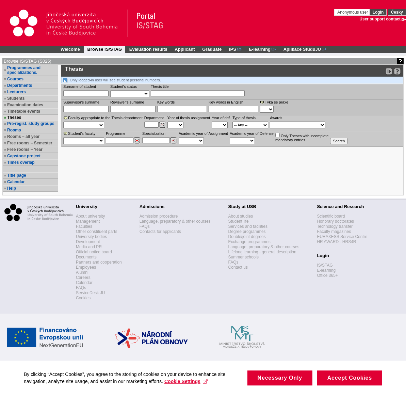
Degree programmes (247, 231)
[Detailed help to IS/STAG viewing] (397, 71)
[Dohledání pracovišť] (162, 125)
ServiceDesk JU (90, 292)
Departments (19, 85)
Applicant (185, 49)
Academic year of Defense (252, 133)
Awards (276, 118)
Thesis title (160, 86)
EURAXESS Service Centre (342, 236)
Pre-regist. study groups (30, 123)
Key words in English (226, 102)
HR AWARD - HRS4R (336, 241)
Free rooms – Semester (29, 143)
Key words (166, 102)
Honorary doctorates (335, 221)
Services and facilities (247, 226)
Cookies (83, 298)
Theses (14, 117)
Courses (15, 79)
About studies (240, 216)
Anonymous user (353, 12)
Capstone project (23, 156)
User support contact (380, 19)
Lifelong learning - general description (262, 252)
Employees (86, 267)
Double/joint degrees (247, 236)
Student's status (123, 86)
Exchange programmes (249, 241)
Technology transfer (335, 226)
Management (88, 221)
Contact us (238, 267)
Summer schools (243, 257)
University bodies (91, 236)
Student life (238, 221)
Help (11, 188)
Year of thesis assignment (188, 118)
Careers (83, 277)
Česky (397, 12)
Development (88, 241)
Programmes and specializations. (23, 70)
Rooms (14, 130)
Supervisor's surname (81, 102)
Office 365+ (327, 275)
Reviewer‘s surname (127, 102)
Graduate (212, 49)
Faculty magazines (334, 231)
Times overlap (20, 162)
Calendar (16, 181)
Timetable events (23, 111)
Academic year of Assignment (203, 133)
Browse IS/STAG (104, 49)
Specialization (153, 133)
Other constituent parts (96, 231)
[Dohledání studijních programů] (137, 140)
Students (16, 98)
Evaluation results (148, 49)
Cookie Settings (186, 387)
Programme (115, 133)
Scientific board (331, 216)
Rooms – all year (23, 136)
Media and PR (89, 246)
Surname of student (79, 86)
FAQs (81, 287)
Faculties (84, 226)
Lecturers (16, 92)
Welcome (70, 49)
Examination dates (25, 104)
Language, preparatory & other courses (175, 221)
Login (378, 12)
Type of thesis (244, 118)
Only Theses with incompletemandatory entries (301, 137)
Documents (86, 257)
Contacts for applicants (160, 231)
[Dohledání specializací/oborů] (173, 140)
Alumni (82, 272)
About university (90, 216)
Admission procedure (159, 216)
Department (154, 118)
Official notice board (94, 252)
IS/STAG (324, 265)
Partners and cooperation (99, 262)
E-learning (326, 270)
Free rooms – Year (25, 149)
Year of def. (221, 118)
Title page (16, 175)
